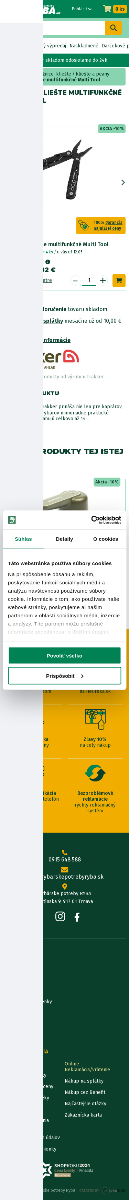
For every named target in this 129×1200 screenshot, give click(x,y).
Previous (5, 182)
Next (123, 182)
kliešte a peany (92, 74)
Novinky (13, 46)
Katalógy (13, 1024)
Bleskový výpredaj (45, 46)
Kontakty (13, 1064)
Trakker (31, 114)
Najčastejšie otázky (85, 1104)
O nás (9, 968)
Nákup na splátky (40, 321)
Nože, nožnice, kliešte (47, 74)
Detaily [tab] (64, 539)
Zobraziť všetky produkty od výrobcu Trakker (53, 377)
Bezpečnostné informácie (37, 340)
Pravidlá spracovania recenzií (26, 1123)
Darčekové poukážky (26, 1098)
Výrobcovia (15, 1036)
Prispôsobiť (65, 675)
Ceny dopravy (18, 1109)
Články (10, 1013)
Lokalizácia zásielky (24, 1075)
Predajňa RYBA (19, 979)
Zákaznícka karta (83, 1115)
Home (13, 74)
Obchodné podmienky (27, 1002)
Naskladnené (83, 46)
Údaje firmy (15, 990)
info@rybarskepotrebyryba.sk (64, 873)
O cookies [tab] (105, 539)
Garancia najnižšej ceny (28, 1086)
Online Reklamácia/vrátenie (87, 1067)
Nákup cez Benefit (85, 1092)
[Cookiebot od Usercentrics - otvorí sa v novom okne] (92, 519)
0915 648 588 (64, 856)
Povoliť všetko (65, 656)
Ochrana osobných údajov (31, 1138)
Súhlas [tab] (23, 539)
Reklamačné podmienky (29, 1149)
